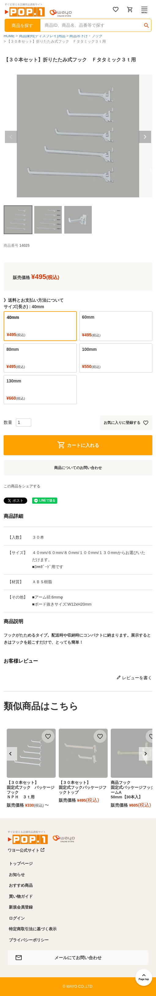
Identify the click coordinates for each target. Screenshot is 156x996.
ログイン (17, 918)
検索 (146, 23)
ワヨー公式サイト (26, 850)
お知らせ (17, 874)
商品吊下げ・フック (85, 36)
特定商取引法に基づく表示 (33, 929)
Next (145, 137)
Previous (11, 137)
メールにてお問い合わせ (78, 957)
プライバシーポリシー (29, 940)
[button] (10, 754)
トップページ (21, 863)
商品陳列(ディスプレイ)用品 (42, 36)
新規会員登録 (21, 907)
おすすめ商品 (21, 885)
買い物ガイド (21, 896)
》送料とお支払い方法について (34, 300)
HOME (9, 36)
